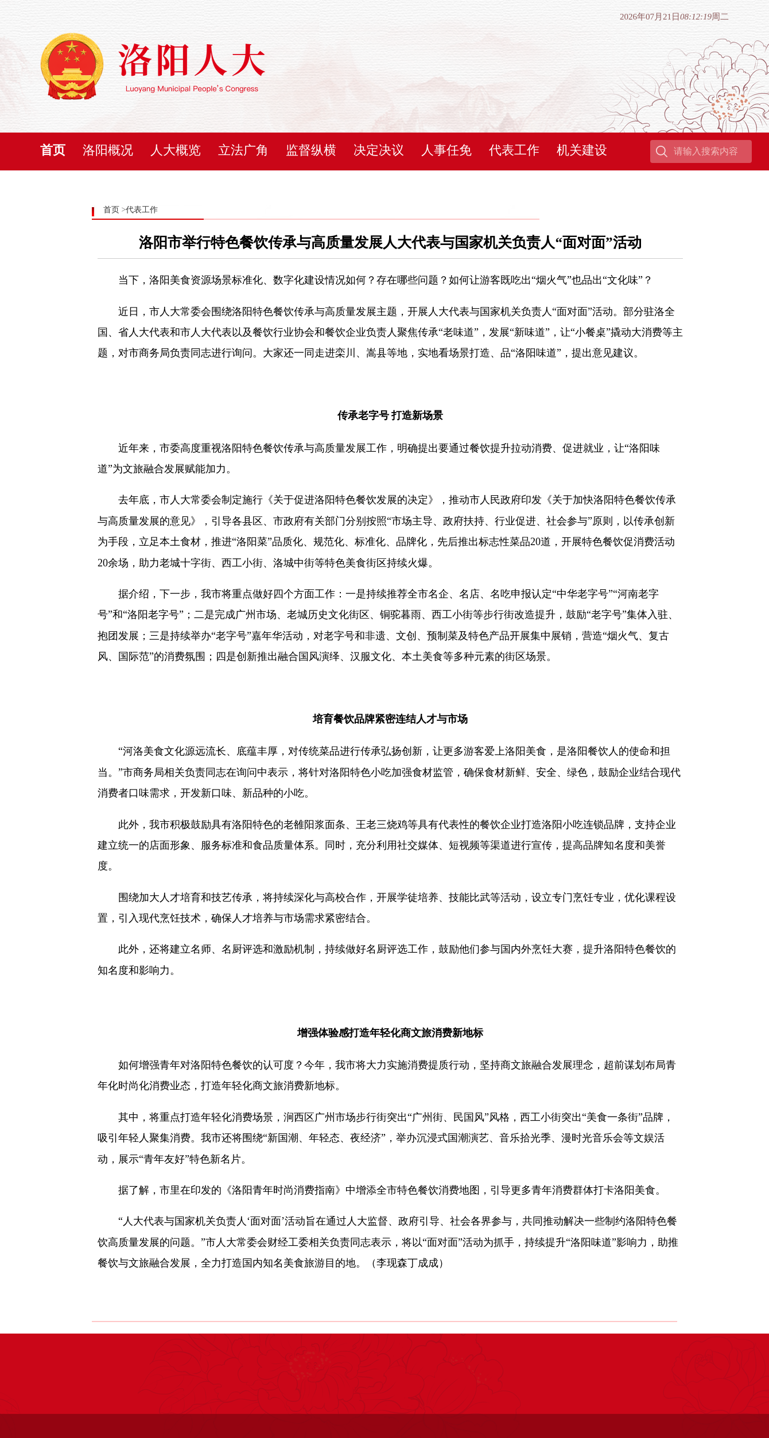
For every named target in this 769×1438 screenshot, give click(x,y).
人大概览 (175, 150)
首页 (52, 150)
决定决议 (379, 150)
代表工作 (514, 150)
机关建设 (582, 150)
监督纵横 (311, 150)
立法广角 (243, 150)
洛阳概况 (108, 150)
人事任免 (446, 150)
